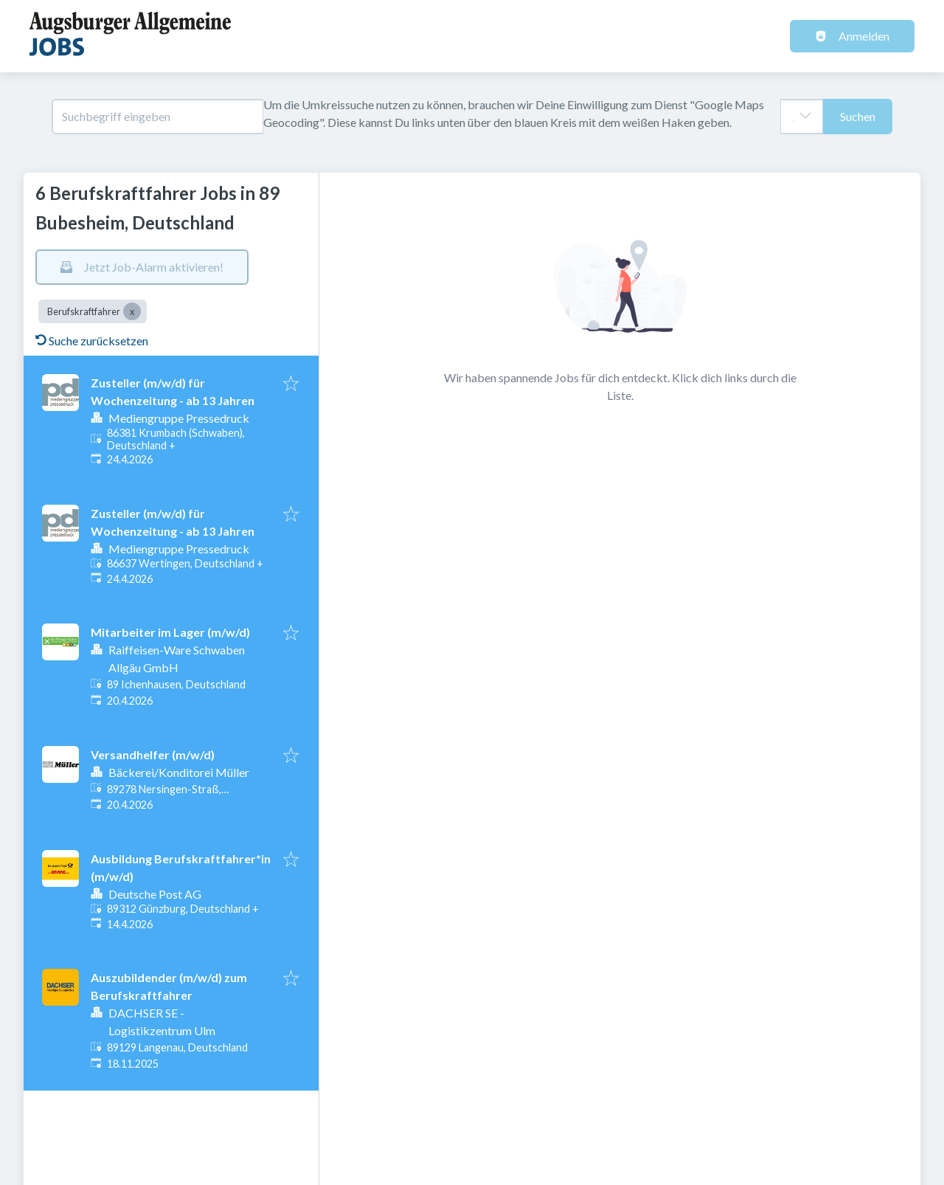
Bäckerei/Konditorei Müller (178, 772)
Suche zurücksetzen (91, 341)
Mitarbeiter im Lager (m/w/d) (170, 632)
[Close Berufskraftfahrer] (132, 311)
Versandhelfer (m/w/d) (153, 754)
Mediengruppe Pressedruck (178, 418)
